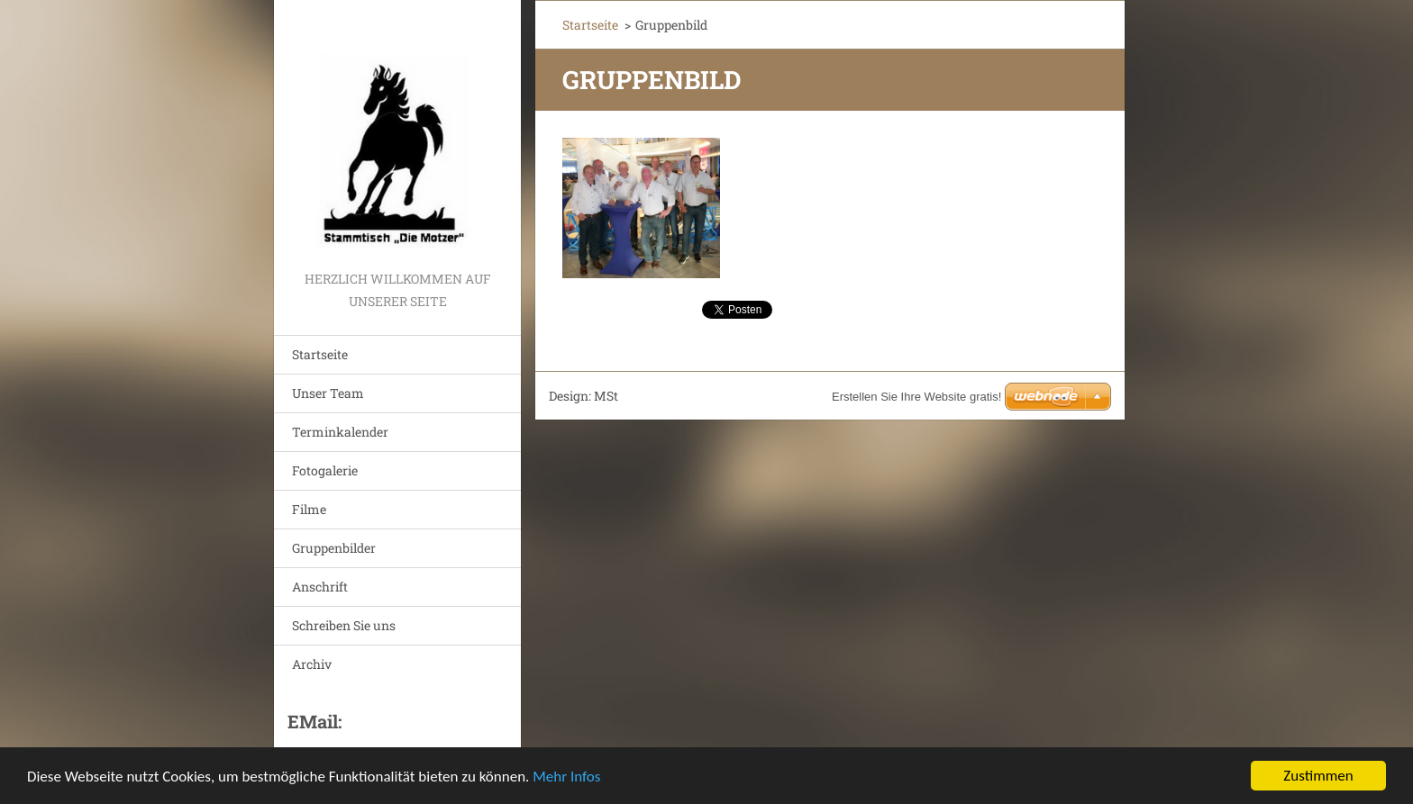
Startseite (320, 354)
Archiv (312, 664)
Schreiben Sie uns (344, 625)
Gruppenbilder (334, 547)
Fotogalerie (325, 470)
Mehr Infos (566, 777)
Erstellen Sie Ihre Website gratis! (916, 396)
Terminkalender (340, 431)
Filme (309, 509)
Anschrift (320, 586)
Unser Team (328, 393)
